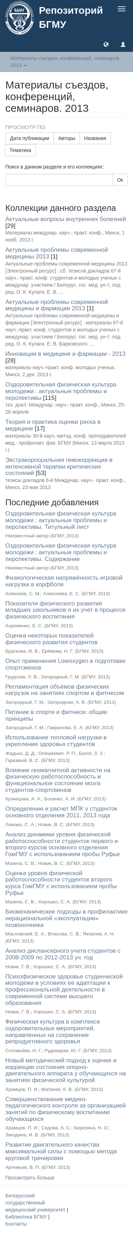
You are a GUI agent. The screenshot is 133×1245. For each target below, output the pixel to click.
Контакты (16, 1224)
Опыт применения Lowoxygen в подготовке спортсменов (65, 664)
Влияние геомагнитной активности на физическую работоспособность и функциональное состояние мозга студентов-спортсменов (57, 780)
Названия (95, 138)
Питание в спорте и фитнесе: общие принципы (56, 715)
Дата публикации (29, 138)
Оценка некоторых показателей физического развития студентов (51, 639)
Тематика (20, 150)
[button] (106, 44)
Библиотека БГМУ (26, 1217)
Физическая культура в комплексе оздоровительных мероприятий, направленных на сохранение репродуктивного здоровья (52, 1031)
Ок (120, 180)
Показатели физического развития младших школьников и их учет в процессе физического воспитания (65, 610)
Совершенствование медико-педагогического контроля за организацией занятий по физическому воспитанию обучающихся (65, 1109)
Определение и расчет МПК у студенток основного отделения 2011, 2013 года (61, 812)
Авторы (66, 138)
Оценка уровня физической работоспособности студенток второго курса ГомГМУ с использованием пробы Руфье (61, 883)
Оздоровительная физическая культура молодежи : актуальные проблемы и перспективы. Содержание (60, 552)
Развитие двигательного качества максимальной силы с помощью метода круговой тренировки (61, 1151)
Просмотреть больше (30, 1177)
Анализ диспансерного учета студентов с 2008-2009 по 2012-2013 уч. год (63, 954)
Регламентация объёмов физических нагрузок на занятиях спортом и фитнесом (64, 690)
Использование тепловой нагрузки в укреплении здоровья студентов (56, 740)
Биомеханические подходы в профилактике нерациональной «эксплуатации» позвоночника (66, 918)
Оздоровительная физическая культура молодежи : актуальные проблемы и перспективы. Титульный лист (60, 520)
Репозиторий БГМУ (71, 17)
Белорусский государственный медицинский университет (36, 1203)
